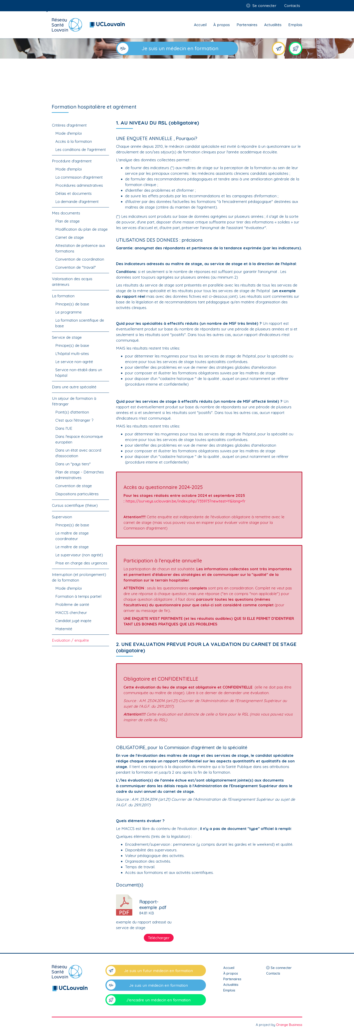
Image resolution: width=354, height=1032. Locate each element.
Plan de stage (67, 221)
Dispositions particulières (77, 493)
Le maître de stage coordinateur (72, 536)
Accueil (200, 24)
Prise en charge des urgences (81, 563)
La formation (63, 295)
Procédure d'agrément (72, 161)
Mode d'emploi (68, 133)
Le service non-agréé (74, 361)
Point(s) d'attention (72, 412)
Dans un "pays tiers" (73, 463)
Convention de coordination (79, 259)
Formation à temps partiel (78, 596)
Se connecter (264, 5)
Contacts (292, 5)
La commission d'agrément (79, 177)
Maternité (63, 628)
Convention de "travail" (75, 267)
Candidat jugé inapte (73, 620)
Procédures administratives (79, 185)
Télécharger (159, 937)
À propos (221, 24)
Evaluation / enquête (70, 640)
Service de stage (67, 337)
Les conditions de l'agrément (80, 149)
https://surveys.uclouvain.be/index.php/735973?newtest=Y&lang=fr (185, 501)
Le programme (68, 312)
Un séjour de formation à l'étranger (74, 401)
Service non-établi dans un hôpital (78, 372)
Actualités (273, 24)
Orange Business (289, 1025)
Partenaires (247, 24)
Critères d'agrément (69, 125)
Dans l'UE (63, 428)
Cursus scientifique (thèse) (75, 505)
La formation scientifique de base (79, 323)
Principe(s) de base (72, 304)
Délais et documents (73, 193)
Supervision (62, 516)
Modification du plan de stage (81, 229)
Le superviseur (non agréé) (79, 554)
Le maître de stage (72, 546)
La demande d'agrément (77, 201)
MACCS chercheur (71, 612)
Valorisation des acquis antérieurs (72, 281)
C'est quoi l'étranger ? (74, 420)
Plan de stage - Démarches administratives (79, 475)
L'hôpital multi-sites (72, 353)
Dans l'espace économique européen (79, 439)
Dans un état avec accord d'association (78, 453)
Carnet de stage (69, 237)
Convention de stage (73, 485)
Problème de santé (72, 604)
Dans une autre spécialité (74, 386)
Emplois (295, 24)
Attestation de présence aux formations (80, 248)
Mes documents (66, 213)
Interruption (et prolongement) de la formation (79, 577)
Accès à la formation (73, 141)
